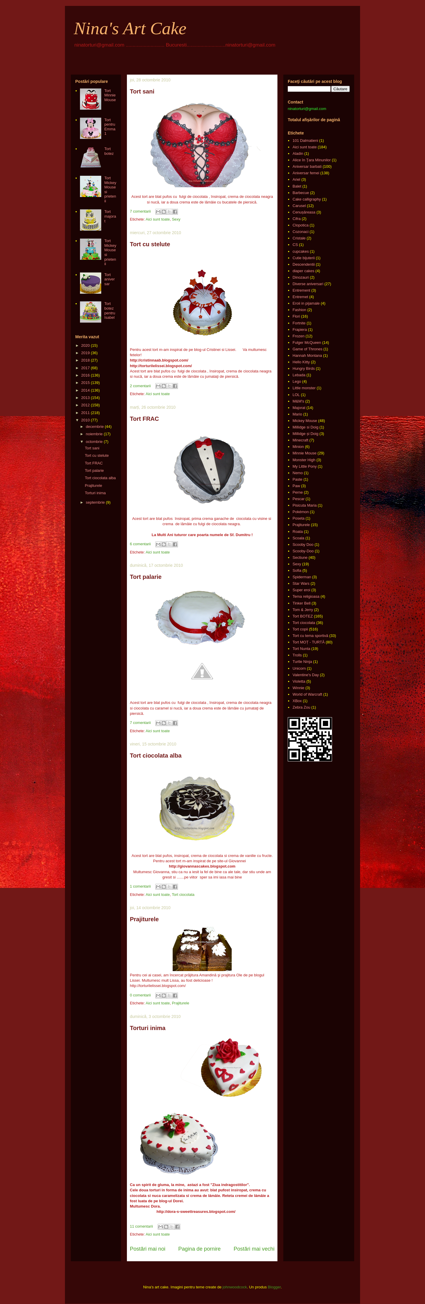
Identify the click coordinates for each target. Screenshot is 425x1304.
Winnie (298, 688)
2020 (85, 345)
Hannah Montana (307, 355)
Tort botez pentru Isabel (109, 310)
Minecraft (300, 440)
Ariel (296, 179)
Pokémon (300, 512)
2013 (85, 397)
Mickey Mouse (304, 420)
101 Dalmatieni (305, 140)
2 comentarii (140, 386)
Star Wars (300, 583)
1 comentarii (140, 886)
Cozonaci (300, 231)
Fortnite (298, 323)
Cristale (298, 238)
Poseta (298, 518)
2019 (85, 353)
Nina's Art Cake (130, 28)
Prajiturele (144, 919)
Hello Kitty (301, 362)
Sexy (176, 219)
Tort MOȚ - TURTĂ (308, 642)
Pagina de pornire (199, 1249)
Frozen (298, 336)
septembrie (95, 502)
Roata (297, 531)
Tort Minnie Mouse (110, 95)
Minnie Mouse (304, 453)
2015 (85, 382)
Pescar (298, 499)
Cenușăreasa (303, 212)
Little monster (304, 388)
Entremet (300, 297)
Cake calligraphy (306, 199)
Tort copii (300, 629)
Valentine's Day (305, 675)
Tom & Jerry (302, 609)
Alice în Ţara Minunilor (311, 160)
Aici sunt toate (158, 219)
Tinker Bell (301, 603)
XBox (297, 701)
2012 (85, 405)
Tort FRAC (144, 418)
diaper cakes (303, 271)
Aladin (297, 153)
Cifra (296, 218)
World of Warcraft (307, 694)
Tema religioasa (305, 596)
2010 (85, 420)
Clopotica (300, 225)
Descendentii (303, 264)
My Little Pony (304, 466)
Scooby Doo (302, 544)
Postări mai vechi (254, 1249)
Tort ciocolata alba (156, 755)
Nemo (297, 473)
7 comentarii (140, 211)
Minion (298, 446)
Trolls (297, 655)
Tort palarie (145, 577)
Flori (296, 316)
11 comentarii (141, 1226)
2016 (85, 375)
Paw (296, 486)
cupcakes (300, 251)
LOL (296, 394)
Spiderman (301, 577)
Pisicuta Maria (304, 505)
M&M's (298, 401)
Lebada (298, 375)
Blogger (274, 1287)
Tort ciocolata (183, 894)
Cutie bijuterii (303, 258)
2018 (85, 360)
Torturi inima (148, 1028)
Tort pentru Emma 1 (109, 127)
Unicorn (299, 668)
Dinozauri (300, 277)
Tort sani (142, 91)
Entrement (301, 290)
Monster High (303, 460)
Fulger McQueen (306, 342)
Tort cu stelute (150, 244)
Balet (296, 186)
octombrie (94, 441)
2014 (85, 390)
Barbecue (300, 192)
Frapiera (299, 329)
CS (295, 244)
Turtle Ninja (302, 661)
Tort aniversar (109, 279)
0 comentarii (140, 995)
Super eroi (301, 590)
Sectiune (300, 557)
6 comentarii (140, 544)
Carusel (299, 205)
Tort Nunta (301, 648)
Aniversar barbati (306, 166)
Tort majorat (110, 216)
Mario (297, 414)
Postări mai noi (147, 1249)
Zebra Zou (301, 707)
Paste (297, 479)
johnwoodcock (235, 1287)
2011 (85, 412)
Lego (296, 381)
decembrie (95, 426)
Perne (297, 492)
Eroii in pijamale (306, 303)
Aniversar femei (305, 173)
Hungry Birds (303, 368)
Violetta (298, 681)
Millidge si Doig (305, 427)
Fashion (299, 310)
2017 (85, 368)
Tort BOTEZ (302, 616)
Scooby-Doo (303, 551)
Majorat (298, 407)
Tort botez (109, 151)
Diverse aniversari (307, 284)
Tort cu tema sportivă (310, 635)
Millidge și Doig (305, 433)
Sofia (296, 570)
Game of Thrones (307, 349)
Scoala (298, 538)
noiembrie (94, 434)
